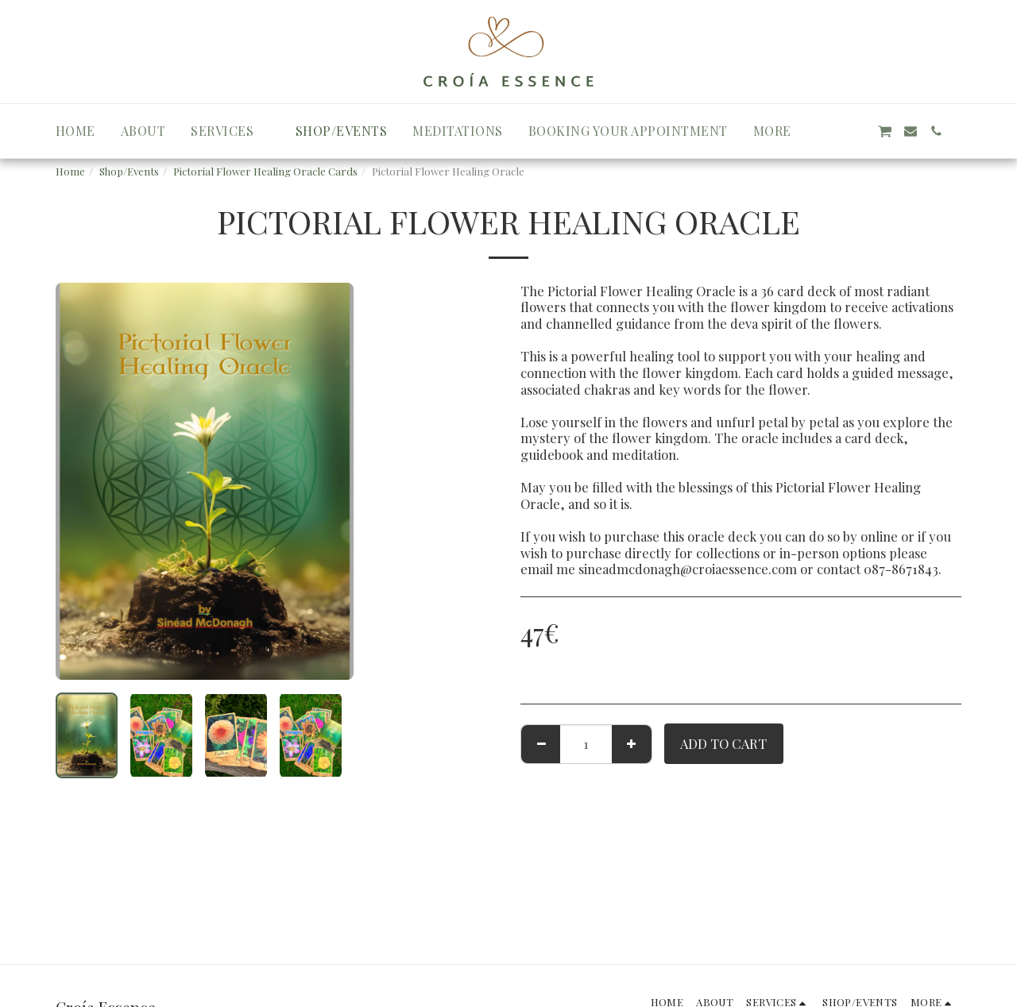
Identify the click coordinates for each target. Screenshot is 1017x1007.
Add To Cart (723, 743)
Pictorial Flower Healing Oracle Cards (265, 171)
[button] (230, 131)
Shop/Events (129, 171)
